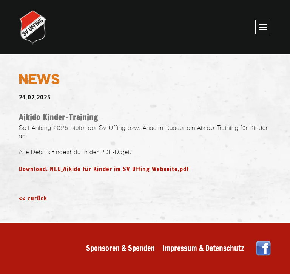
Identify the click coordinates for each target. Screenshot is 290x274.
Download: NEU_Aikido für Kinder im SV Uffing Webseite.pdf (104, 169)
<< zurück (33, 198)
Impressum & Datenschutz (203, 248)
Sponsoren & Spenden (120, 248)
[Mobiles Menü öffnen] (263, 27)
